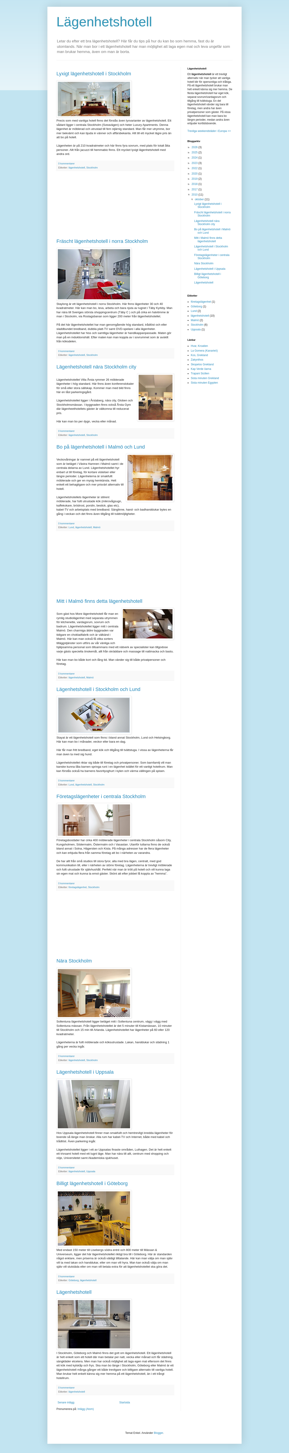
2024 (195, 157)
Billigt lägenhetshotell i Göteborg (92, 1183)
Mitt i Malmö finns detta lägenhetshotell (99, 601)
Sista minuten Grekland (205, 378)
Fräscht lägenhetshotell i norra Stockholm (102, 241)
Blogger (158, 1433)
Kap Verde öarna (201, 369)
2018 (195, 184)
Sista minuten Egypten (204, 382)
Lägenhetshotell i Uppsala (85, 1072)
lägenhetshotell (77, 167)
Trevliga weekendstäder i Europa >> (209, 131)
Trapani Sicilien (200, 373)
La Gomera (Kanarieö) (204, 350)
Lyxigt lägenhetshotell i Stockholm (93, 73)
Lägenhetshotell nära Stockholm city (96, 367)
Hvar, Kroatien (199, 346)
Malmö (96, 527)
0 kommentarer (66, 163)
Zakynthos (197, 359)
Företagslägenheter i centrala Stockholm (101, 796)
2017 (195, 189)
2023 (195, 163)
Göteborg (74, 1280)
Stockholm (92, 167)
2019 (195, 178)
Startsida (124, 1402)
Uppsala (90, 1171)
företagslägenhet (78, 887)
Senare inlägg (66, 1402)
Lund (71, 527)
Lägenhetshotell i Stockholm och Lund (98, 689)
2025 (195, 152)
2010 (195, 194)
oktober (200, 199)
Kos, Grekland (199, 355)
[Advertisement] (115, 205)
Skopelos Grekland (202, 364)
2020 (195, 173)
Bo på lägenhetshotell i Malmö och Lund (100, 447)
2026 (195, 147)
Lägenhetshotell (104, 21)
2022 (195, 168)
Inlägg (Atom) (85, 1409)
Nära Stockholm (74, 961)
